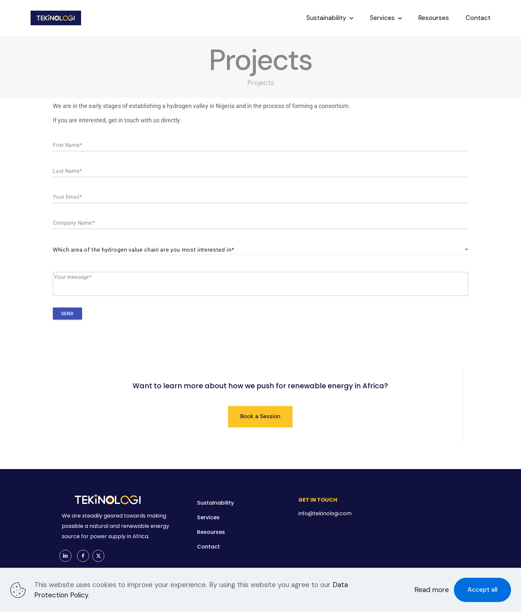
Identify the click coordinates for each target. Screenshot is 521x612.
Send (67, 313)
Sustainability (215, 503)
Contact (208, 547)
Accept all (482, 589)
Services (208, 517)
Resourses (211, 532)
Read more (431, 589)
